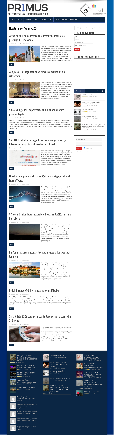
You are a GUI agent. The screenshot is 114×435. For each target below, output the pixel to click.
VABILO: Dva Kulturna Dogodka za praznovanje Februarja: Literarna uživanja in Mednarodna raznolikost (38, 142)
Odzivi (57, 19)
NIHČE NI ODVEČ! (87, 109)
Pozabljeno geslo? (82, 152)
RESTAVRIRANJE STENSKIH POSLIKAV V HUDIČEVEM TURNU (92, 357)
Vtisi (50, 19)
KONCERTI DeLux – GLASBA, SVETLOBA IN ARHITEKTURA (92, 374)
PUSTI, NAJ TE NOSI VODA (90, 117)
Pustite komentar (25, 43)
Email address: (78, 43)
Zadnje (90, 91)
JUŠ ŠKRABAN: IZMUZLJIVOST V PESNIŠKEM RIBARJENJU (93, 365)
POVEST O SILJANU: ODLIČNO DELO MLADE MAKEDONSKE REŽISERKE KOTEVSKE (93, 126)
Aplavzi (64, 19)
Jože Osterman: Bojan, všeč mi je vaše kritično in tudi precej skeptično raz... (27, 406)
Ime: (75, 36)
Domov (13, 19)
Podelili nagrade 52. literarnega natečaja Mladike (34, 290)
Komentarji (100, 91)
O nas (20, 19)
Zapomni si (88, 148)
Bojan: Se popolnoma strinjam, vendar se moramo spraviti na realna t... (26, 398)
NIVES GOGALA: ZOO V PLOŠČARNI (25, 374)
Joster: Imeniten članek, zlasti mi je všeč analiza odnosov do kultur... (26, 427)
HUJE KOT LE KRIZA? (91, 391)
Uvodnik (28, 19)
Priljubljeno (79, 91)
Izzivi (36, 19)
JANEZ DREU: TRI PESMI (26, 387)
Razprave (73, 19)
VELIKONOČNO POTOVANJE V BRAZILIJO (26, 381)
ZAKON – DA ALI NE (88, 95)
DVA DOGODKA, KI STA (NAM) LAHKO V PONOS (26, 366)
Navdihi (43, 19)
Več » (11, 64)
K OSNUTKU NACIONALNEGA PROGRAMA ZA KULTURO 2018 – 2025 (93, 383)
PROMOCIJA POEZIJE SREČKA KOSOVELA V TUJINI (58, 364)
